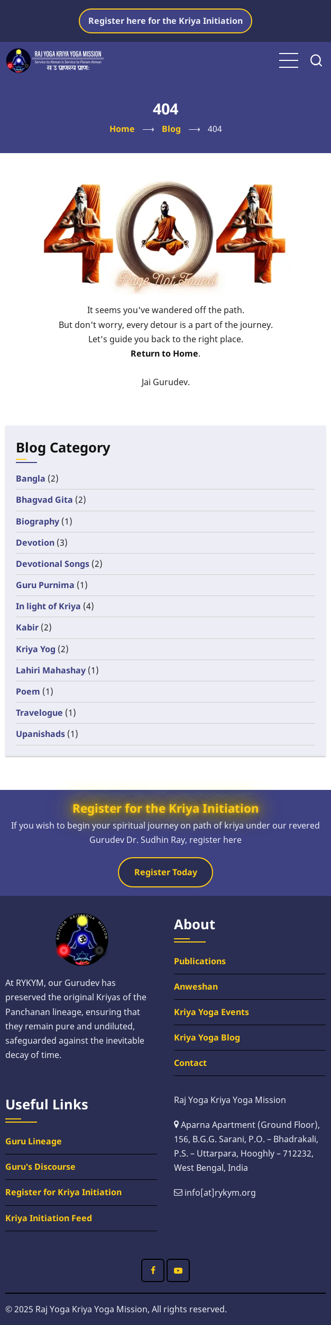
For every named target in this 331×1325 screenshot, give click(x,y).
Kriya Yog (36, 649)
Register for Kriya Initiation (63, 1192)
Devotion (35, 542)
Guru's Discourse (40, 1166)
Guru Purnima (45, 585)
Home (122, 129)
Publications (200, 961)
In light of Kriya (48, 606)
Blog (171, 129)
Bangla (30, 478)
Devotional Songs (52, 564)
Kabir (27, 627)
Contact (190, 1063)
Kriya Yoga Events (211, 1012)
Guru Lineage (33, 1141)
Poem (28, 691)
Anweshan (196, 986)
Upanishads (40, 734)
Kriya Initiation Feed (48, 1218)
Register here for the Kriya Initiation (165, 20)
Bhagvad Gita (44, 499)
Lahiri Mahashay (51, 670)
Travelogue (39, 712)
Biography (37, 521)
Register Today (165, 872)
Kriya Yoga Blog (207, 1037)
